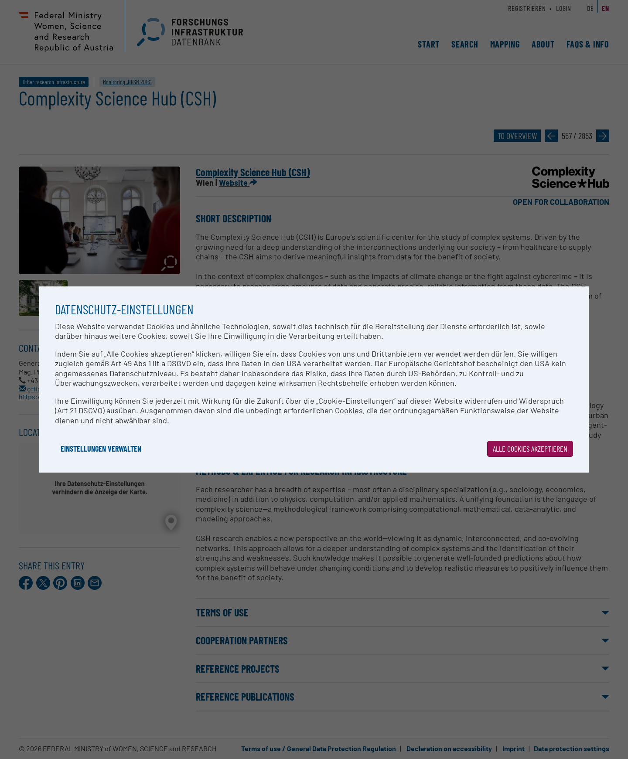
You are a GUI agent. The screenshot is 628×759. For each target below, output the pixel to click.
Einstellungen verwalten (101, 448)
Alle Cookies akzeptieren (530, 448)
